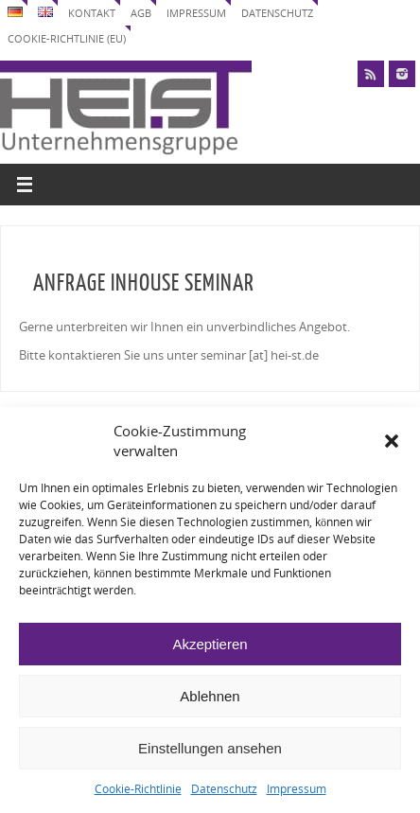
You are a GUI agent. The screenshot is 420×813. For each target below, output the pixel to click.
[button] (391, 441)
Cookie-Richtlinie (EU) (67, 38)
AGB (141, 13)
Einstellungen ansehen (210, 748)
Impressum (296, 789)
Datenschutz (224, 789)
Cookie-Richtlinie (138, 789)
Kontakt (91, 13)
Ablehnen (209, 696)
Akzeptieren (209, 644)
